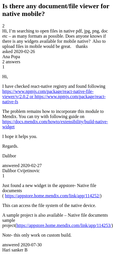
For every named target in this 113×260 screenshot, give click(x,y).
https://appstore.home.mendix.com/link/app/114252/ (52, 195)
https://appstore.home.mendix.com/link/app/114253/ (64, 225)
